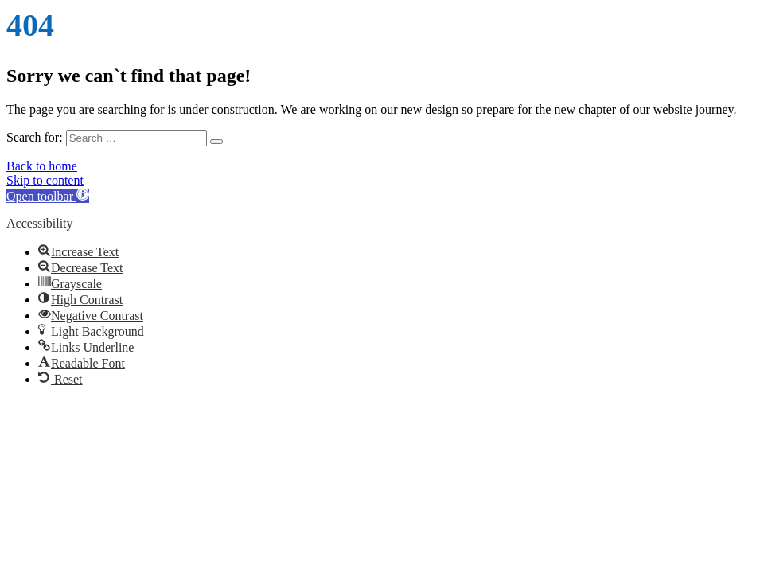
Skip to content (45, 180)
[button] (47, 196)
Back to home (41, 166)
